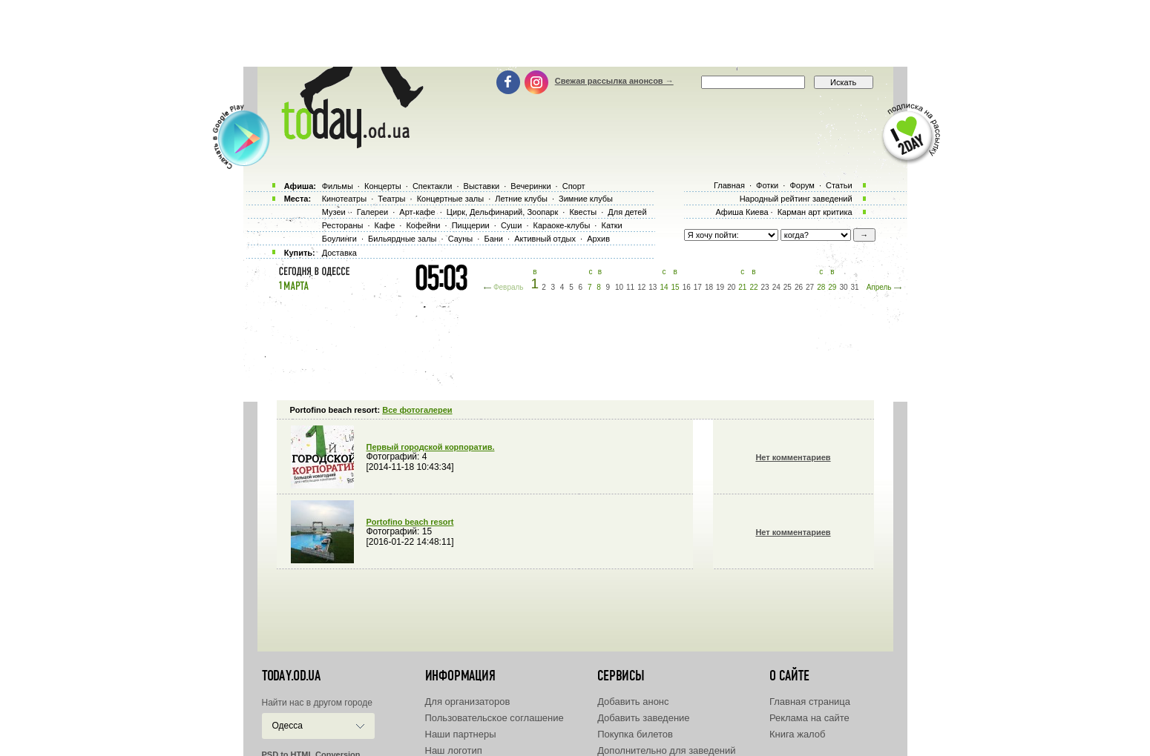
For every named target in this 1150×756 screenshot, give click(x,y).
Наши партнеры (460, 734)
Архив (598, 238)
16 (687, 287)
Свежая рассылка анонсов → (614, 80)
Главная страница (809, 701)
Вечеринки (530, 186)
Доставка (339, 252)
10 (619, 287)
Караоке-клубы (562, 225)
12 (641, 287)
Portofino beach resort (410, 521)
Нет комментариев (792, 457)
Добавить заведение (643, 717)
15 (675, 287)
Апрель (879, 287)
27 (810, 287)
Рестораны (343, 225)
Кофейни (423, 225)
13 (652, 287)
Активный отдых (545, 238)
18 (709, 287)
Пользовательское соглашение (494, 717)
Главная (729, 185)
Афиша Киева (741, 212)
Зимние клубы (586, 198)
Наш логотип (453, 750)
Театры (391, 198)
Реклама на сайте (809, 717)
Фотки (767, 185)
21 (742, 287)
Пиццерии (471, 225)
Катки (611, 225)
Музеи (334, 212)
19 (720, 287)
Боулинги (339, 238)
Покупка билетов (635, 734)
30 (843, 287)
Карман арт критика (815, 212)
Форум (801, 185)
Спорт (573, 186)
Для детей (627, 212)
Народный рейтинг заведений (796, 198)
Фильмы (337, 186)
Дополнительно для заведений (666, 750)
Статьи (839, 185)
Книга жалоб (797, 734)
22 (753, 287)
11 (630, 287)
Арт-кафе (417, 212)
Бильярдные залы (402, 238)
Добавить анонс (632, 701)
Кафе (385, 225)
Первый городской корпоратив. (431, 446)
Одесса (287, 725)
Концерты (382, 186)
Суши (511, 225)
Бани (493, 238)
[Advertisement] (575, 33)
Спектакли (433, 186)
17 (698, 287)
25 (787, 287)
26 (799, 287)
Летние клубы (521, 198)
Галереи (372, 212)
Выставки (482, 186)
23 (765, 287)
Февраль (508, 287)
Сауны (460, 238)
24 (776, 287)
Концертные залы (450, 198)
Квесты (583, 212)
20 (731, 287)
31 (855, 287)
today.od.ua (291, 676)
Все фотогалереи (417, 409)
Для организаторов (467, 701)
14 (664, 287)
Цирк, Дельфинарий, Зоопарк (502, 212)
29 (832, 287)
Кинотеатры (344, 198)
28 (821, 287)
